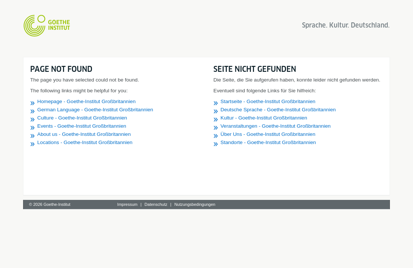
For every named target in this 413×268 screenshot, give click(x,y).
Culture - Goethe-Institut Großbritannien (82, 118)
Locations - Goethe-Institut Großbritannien (85, 142)
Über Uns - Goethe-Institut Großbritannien (267, 134)
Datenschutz (155, 204)
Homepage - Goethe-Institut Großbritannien (86, 101)
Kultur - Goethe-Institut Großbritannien (263, 118)
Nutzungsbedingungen (194, 204)
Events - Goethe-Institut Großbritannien (81, 126)
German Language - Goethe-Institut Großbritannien (95, 109)
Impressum (127, 204)
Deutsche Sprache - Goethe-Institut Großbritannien (278, 109)
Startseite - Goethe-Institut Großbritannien (267, 101)
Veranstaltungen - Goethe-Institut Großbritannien (275, 126)
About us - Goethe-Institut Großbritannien (84, 134)
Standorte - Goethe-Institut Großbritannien (268, 142)
